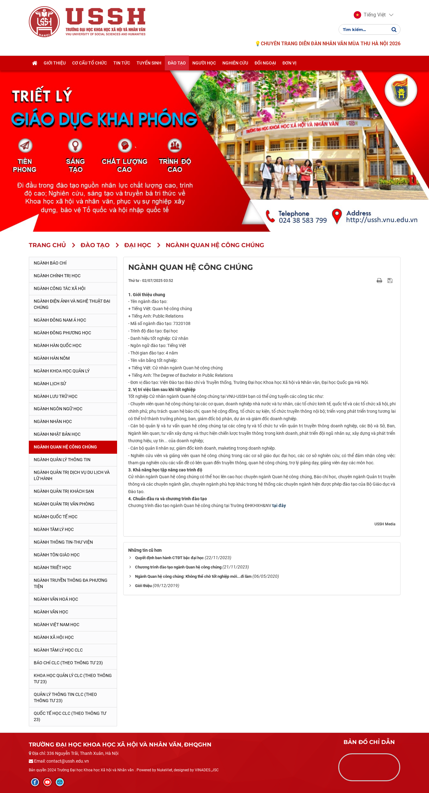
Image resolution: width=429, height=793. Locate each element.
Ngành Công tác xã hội (59, 288)
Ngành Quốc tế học (55, 516)
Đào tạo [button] (177, 62)
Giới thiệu (143, 585)
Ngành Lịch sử (50, 383)
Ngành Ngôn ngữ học (58, 408)
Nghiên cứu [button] (235, 62)
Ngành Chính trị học (57, 275)
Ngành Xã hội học (54, 637)
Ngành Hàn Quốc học (57, 345)
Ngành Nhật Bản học (57, 434)
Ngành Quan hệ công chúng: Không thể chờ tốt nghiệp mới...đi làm (193, 576)
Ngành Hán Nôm (52, 358)
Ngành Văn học (51, 611)
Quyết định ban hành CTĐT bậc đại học (169, 557)
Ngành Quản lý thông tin (62, 459)
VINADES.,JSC (207, 770)
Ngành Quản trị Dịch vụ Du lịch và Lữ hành (72, 475)
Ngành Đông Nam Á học (60, 320)
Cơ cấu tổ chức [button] (89, 62)
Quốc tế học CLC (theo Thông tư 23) (70, 716)
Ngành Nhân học (53, 421)
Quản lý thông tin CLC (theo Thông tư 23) (65, 697)
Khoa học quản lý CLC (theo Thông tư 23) (73, 678)
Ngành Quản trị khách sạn (64, 491)
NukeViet (164, 770)
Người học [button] (204, 62)
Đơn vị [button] (289, 62)
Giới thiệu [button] (55, 62)
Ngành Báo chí (50, 263)
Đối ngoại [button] (265, 62)
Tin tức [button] (121, 62)
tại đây (279, 505)
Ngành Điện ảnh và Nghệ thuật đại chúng (72, 304)
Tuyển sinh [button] (149, 62)
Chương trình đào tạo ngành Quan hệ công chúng (178, 567)
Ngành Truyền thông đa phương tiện (70, 583)
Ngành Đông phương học (62, 332)
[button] (370, 15)
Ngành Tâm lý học (54, 529)
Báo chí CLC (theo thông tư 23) (68, 662)
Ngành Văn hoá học (56, 599)
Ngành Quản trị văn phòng (64, 503)
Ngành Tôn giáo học (57, 554)
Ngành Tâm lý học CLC (58, 650)
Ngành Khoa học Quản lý (62, 370)
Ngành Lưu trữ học (55, 396)
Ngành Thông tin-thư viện (63, 542)
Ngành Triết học (52, 567)
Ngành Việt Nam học (56, 624)
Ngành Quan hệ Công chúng (65, 446)
